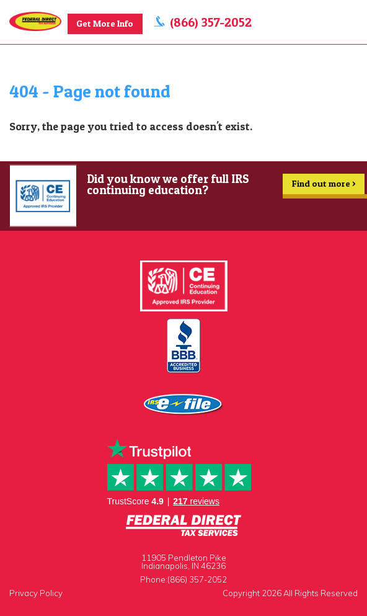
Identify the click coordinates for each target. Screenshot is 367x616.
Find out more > (324, 186)
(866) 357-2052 (211, 22)
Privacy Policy (36, 593)
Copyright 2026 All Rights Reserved (290, 593)
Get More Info (104, 23)
